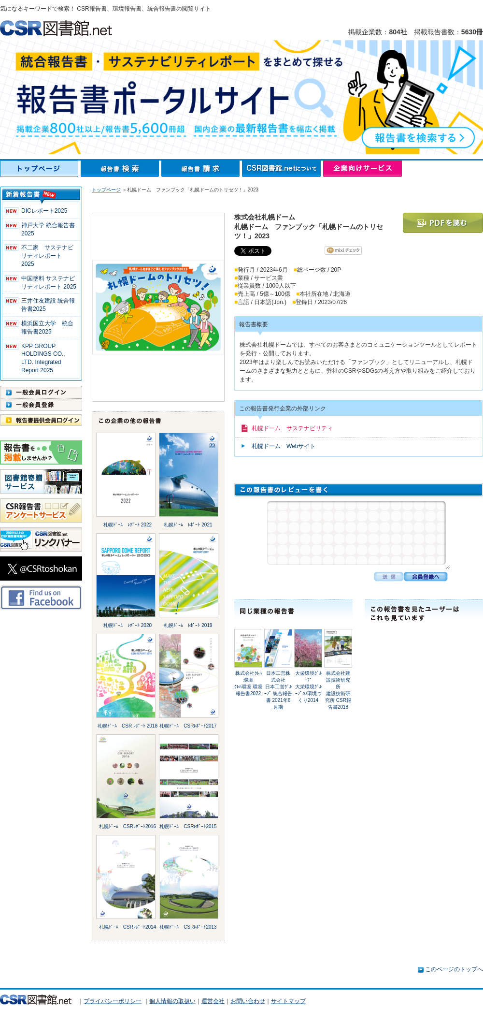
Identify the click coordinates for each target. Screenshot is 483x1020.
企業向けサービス (362, 168)
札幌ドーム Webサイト (283, 446)
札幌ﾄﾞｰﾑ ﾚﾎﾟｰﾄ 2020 (127, 625)
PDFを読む (443, 223)
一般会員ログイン (41, 392)
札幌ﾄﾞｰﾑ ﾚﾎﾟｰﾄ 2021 (188, 524)
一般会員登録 (41, 404)
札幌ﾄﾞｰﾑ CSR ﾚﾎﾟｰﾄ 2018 (127, 726)
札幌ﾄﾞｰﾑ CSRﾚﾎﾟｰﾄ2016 (127, 826)
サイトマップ (288, 1001)
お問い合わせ (247, 1001)
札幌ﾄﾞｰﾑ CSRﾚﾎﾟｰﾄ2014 (127, 927)
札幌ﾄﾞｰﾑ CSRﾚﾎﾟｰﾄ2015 (187, 826)
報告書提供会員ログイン (41, 420)
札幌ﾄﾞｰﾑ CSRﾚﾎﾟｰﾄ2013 (187, 927)
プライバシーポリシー (113, 1001)
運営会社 (213, 1001)
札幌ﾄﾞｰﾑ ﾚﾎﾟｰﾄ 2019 (188, 625)
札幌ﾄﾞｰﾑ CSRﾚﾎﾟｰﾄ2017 (187, 726)
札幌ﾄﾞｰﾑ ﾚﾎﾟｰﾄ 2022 (127, 524)
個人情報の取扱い (172, 1001)
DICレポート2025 (44, 210)
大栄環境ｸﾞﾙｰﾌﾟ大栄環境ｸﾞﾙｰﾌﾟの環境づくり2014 (308, 686)
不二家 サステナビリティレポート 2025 (47, 255)
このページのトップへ (454, 969)
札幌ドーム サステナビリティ (292, 428)
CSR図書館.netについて (282, 168)
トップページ (40, 168)
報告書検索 (121, 168)
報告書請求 (201, 168)
